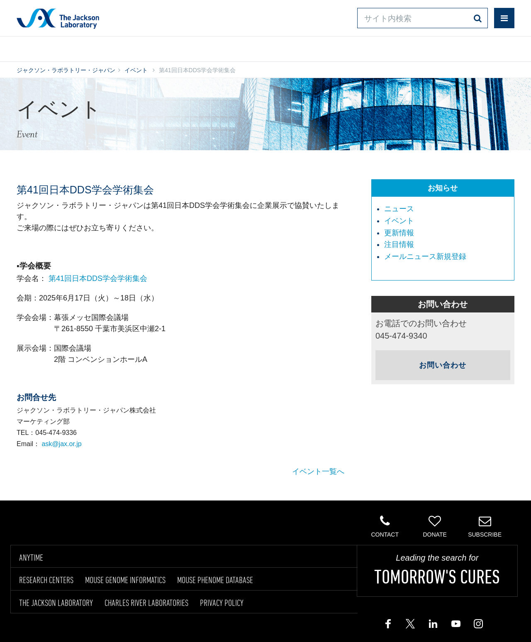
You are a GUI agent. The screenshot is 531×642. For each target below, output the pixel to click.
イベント (136, 70)
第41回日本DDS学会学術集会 (98, 278)
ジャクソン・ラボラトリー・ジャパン (66, 70)
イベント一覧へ (318, 471)
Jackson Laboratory (58, 18)
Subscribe (485, 526)
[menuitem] (447, 209)
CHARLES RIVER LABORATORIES (146, 603)
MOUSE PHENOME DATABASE (215, 580)
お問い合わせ (336, 47)
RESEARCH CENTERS (46, 580)
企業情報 (478, 47)
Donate (434, 526)
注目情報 (399, 244)
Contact (385, 526)
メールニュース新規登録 (425, 256)
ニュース (399, 209)
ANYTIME (31, 557)
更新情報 (399, 233)
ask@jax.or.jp (61, 443)
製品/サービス (56, 47)
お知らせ (443, 188)
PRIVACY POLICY (222, 603)
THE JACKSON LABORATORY (56, 603)
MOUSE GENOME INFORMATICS (125, 580)
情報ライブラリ (143, 47)
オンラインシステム (241, 47)
